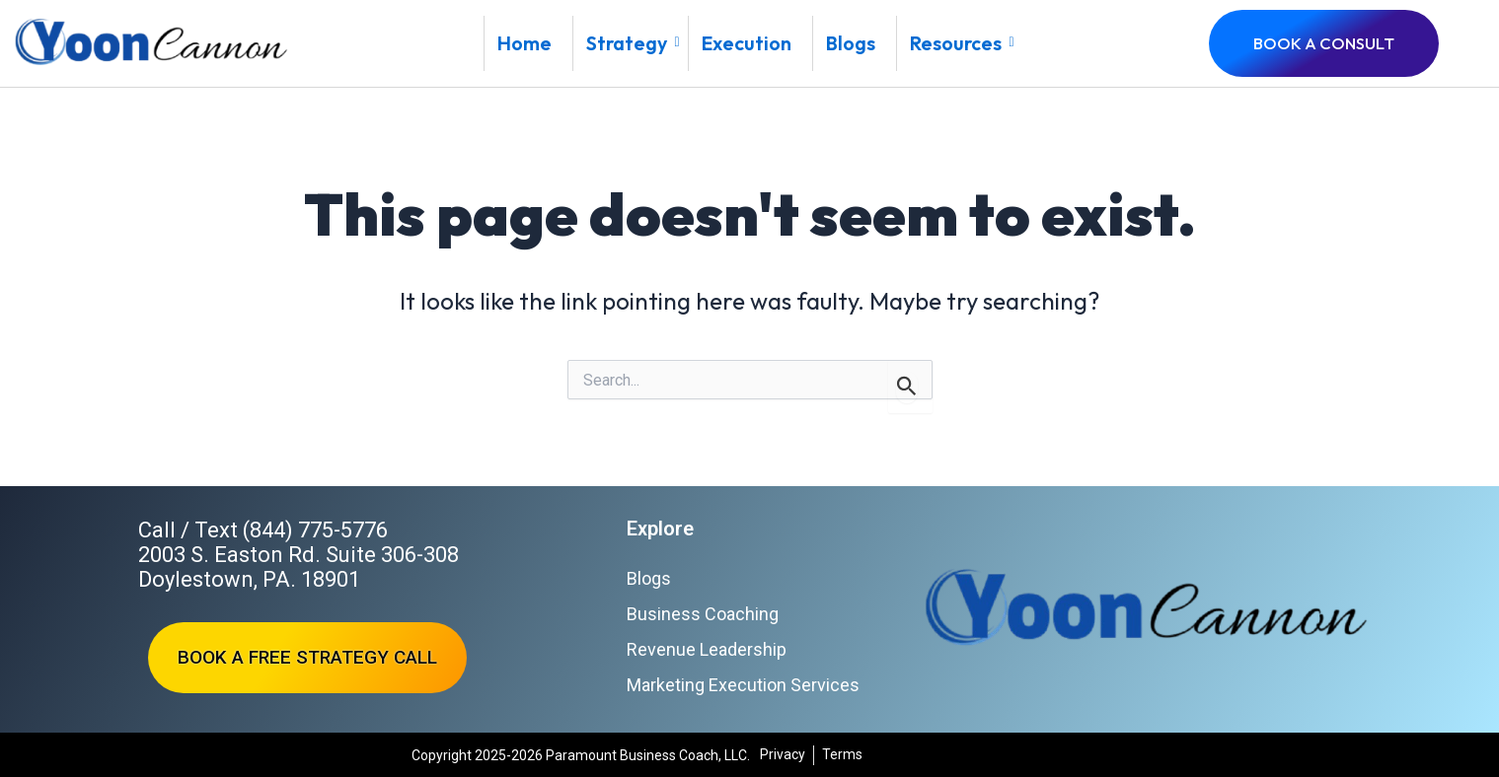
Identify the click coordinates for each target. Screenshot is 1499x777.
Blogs (850, 43)
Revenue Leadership (707, 649)
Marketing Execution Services (743, 684)
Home (524, 43)
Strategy (632, 43)
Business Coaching (703, 613)
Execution (746, 43)
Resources (961, 43)
